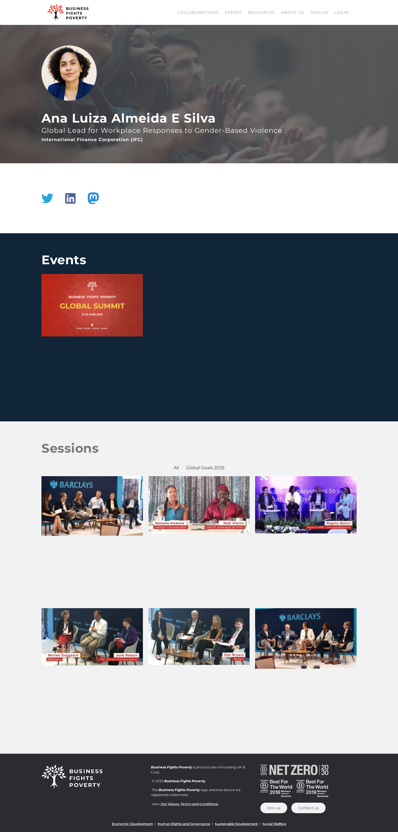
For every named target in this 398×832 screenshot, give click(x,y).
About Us (292, 12)
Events (233, 12)
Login (341, 12)
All (176, 467)
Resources (261, 12)
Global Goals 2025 (205, 467)
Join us (319, 12)
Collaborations (198, 12)
